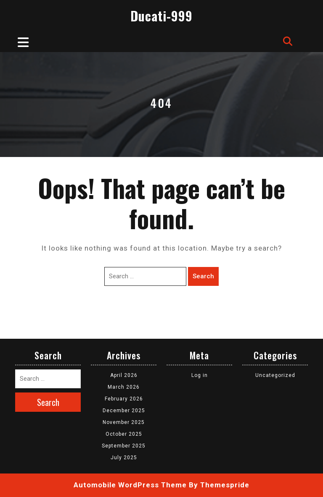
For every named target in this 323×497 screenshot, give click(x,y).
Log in (199, 375)
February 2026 (124, 399)
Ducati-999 (161, 15)
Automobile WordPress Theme (130, 485)
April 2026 (124, 375)
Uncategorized (275, 375)
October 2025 (124, 434)
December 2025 (124, 410)
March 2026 (124, 387)
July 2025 (124, 457)
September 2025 (124, 446)
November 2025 (124, 422)
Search (203, 276)
